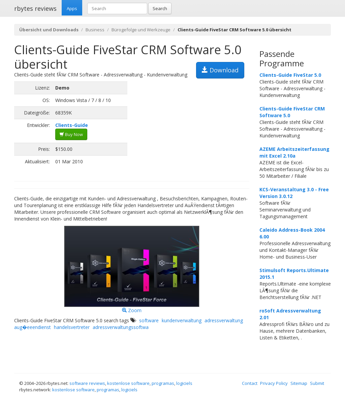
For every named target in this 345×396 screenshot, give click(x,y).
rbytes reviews (35, 8)
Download (220, 70)
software (149, 320)
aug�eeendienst (32, 327)
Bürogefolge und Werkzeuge (141, 30)
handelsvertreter (72, 327)
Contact (249, 383)
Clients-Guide (71, 125)
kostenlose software (128, 383)
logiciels (184, 383)
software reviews (87, 383)
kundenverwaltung (181, 320)
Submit (317, 383)
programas (163, 383)
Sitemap (298, 383)
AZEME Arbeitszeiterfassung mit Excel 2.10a (294, 152)
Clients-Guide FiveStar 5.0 (290, 75)
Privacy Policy (274, 383)
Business (95, 30)
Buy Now (71, 134)
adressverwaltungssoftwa (121, 327)
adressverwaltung (224, 320)
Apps (72, 8)
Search (160, 8)
